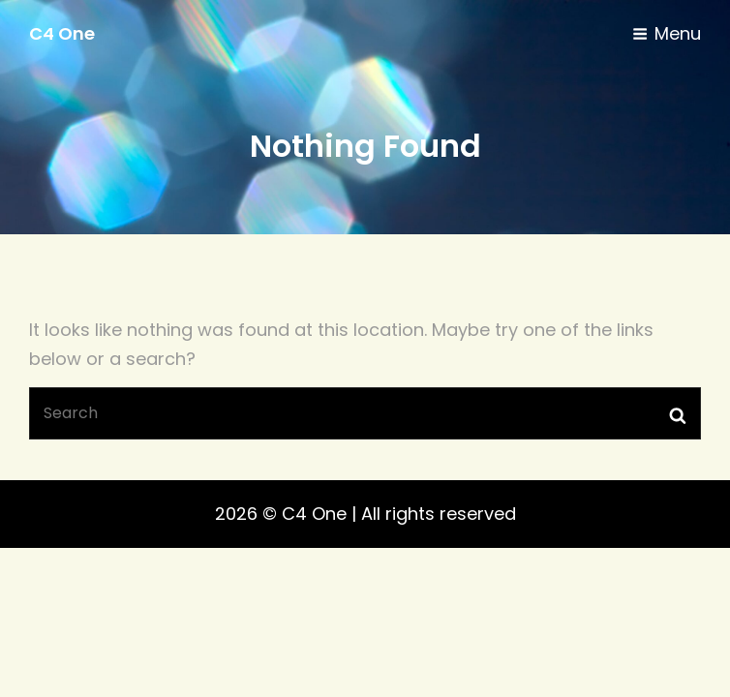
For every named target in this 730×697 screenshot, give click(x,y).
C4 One (62, 33)
